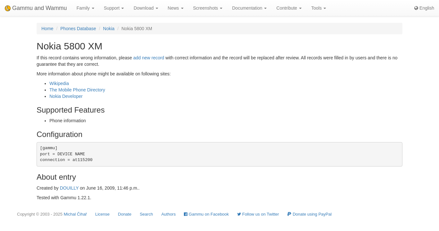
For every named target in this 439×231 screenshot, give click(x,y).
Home (47, 28)
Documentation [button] (249, 8)
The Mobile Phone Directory (77, 89)
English (424, 8)
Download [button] (145, 8)
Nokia (109, 28)
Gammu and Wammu (36, 8)
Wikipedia (59, 83)
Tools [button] (318, 8)
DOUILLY (69, 188)
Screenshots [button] (208, 8)
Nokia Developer (66, 96)
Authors (168, 214)
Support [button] (114, 8)
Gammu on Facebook (206, 214)
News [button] (176, 8)
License (102, 214)
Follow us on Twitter (258, 214)
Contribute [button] (288, 8)
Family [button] (85, 8)
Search (146, 214)
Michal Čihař (75, 214)
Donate (125, 214)
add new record (148, 57)
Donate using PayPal (309, 214)
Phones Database (78, 28)
